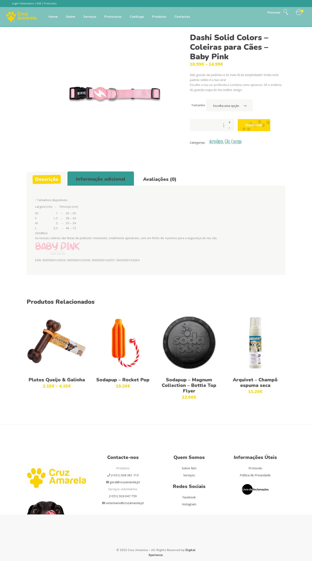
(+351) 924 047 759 (123, 496)
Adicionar (254, 125)
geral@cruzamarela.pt (124, 482)
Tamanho (198, 105)
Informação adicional (101, 179)
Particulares (27, 3)
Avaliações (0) (159, 179)
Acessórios (216, 142)
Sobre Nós (189, 468)
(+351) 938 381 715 (124, 475)
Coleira (236, 142)
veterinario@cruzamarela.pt (124, 503)
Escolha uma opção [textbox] (226, 106)
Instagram (189, 504)
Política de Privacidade (255, 475)
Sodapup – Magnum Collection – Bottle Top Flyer (189, 385)
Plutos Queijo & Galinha (56, 380)
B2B (39, 3)
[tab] (47, 179)
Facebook (189, 497)
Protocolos (50, 3)
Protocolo (255, 468)
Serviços (189, 475)
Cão (227, 142)
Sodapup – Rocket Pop (122, 380)
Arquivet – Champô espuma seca (255, 383)
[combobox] (230, 105)
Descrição (46, 179)
